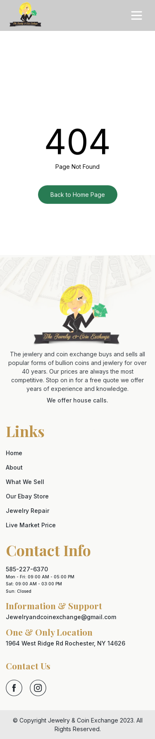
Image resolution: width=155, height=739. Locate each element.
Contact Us (28, 665)
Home (14, 452)
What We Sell (25, 481)
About (14, 467)
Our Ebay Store (27, 496)
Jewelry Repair (27, 510)
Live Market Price (31, 525)
